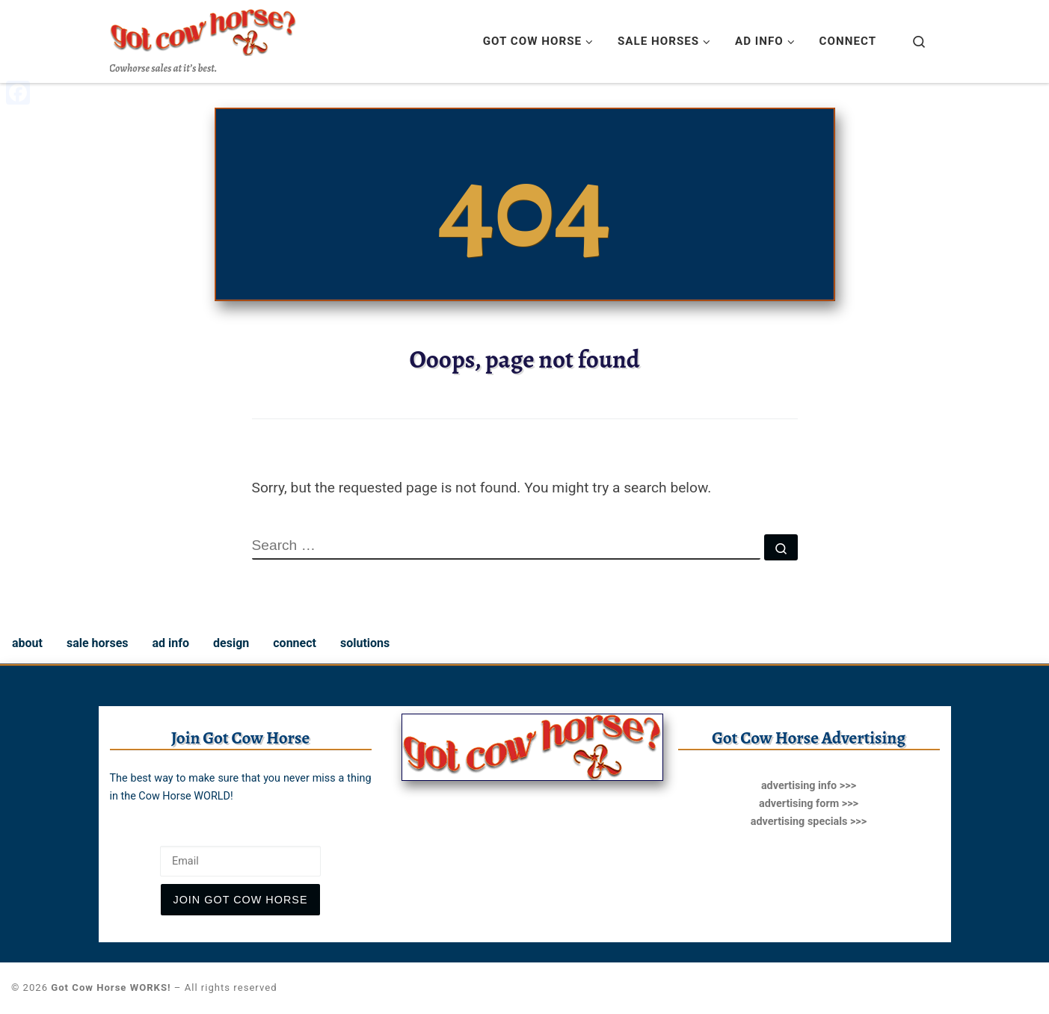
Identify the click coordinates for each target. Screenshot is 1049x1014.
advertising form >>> (808, 803)
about (27, 643)
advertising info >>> (808, 785)
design (231, 643)
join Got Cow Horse (240, 900)
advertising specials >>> (809, 821)
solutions (365, 643)
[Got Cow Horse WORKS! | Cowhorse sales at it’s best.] (203, 29)
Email (125, 834)
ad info (171, 643)
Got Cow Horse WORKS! (110, 987)
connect (294, 643)
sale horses (98, 643)
